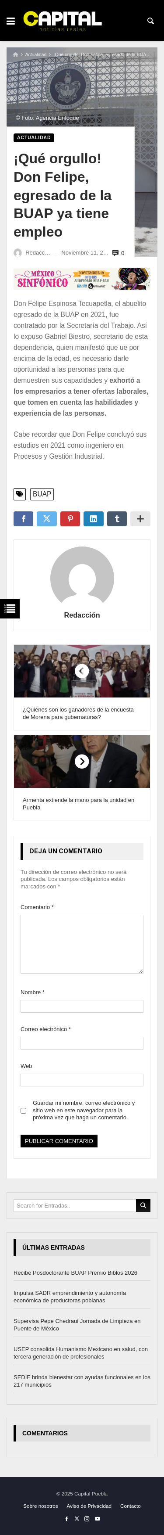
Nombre (33, 992)
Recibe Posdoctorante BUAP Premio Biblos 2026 (75, 1272)
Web (26, 1066)
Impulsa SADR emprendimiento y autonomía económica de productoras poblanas (70, 1297)
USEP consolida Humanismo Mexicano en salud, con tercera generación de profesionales (81, 1353)
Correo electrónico (46, 1029)
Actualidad (36, 54)
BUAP (42, 494)
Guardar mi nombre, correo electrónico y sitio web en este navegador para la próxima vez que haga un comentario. (84, 1110)
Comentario (37, 907)
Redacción (82, 615)
